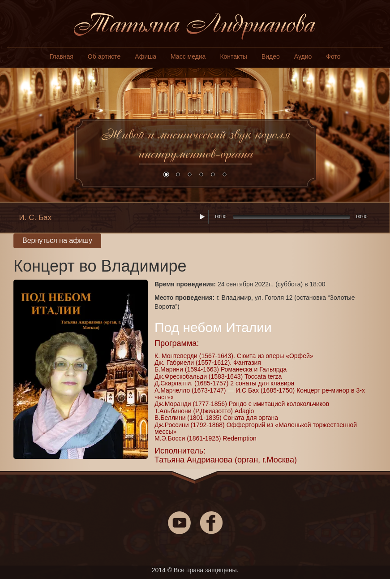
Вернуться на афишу (57, 240)
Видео (270, 56)
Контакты (233, 56)
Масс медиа (188, 56)
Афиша (145, 56)
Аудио (303, 56)
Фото (333, 56)
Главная (61, 56)
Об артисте (104, 56)
